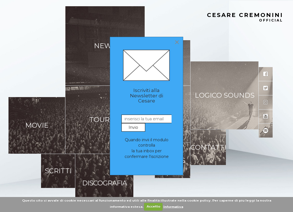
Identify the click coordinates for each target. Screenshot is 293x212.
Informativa (173, 206)
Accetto (153, 206)
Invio (133, 127)
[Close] (177, 42)
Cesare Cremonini (245, 17)
